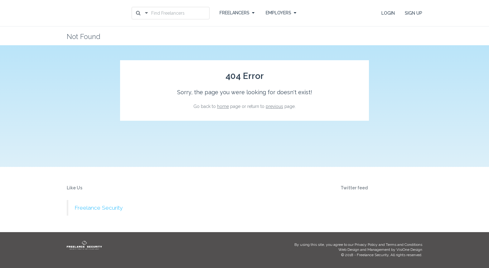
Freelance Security (99, 208)
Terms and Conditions (404, 244)
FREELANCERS (237, 12)
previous (274, 106)
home (223, 106)
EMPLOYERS (281, 12)
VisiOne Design (409, 249)
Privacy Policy (366, 244)
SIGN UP (413, 13)
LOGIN (388, 13)
